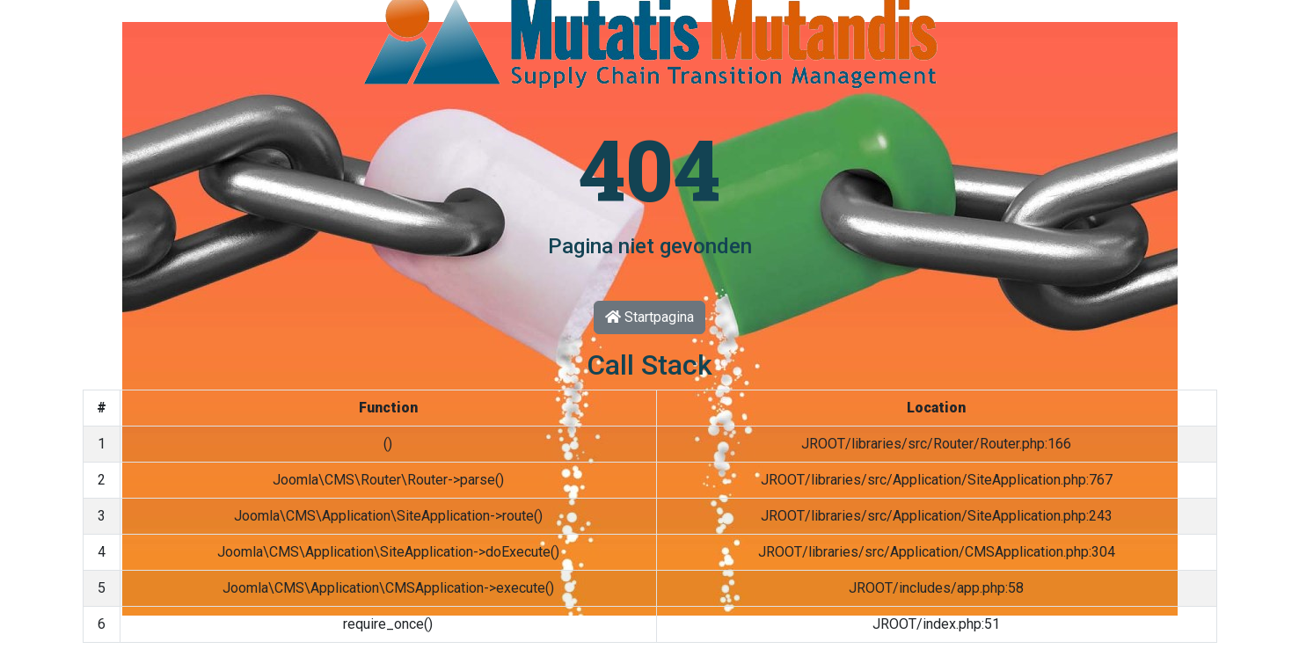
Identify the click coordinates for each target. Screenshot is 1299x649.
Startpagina (649, 317)
